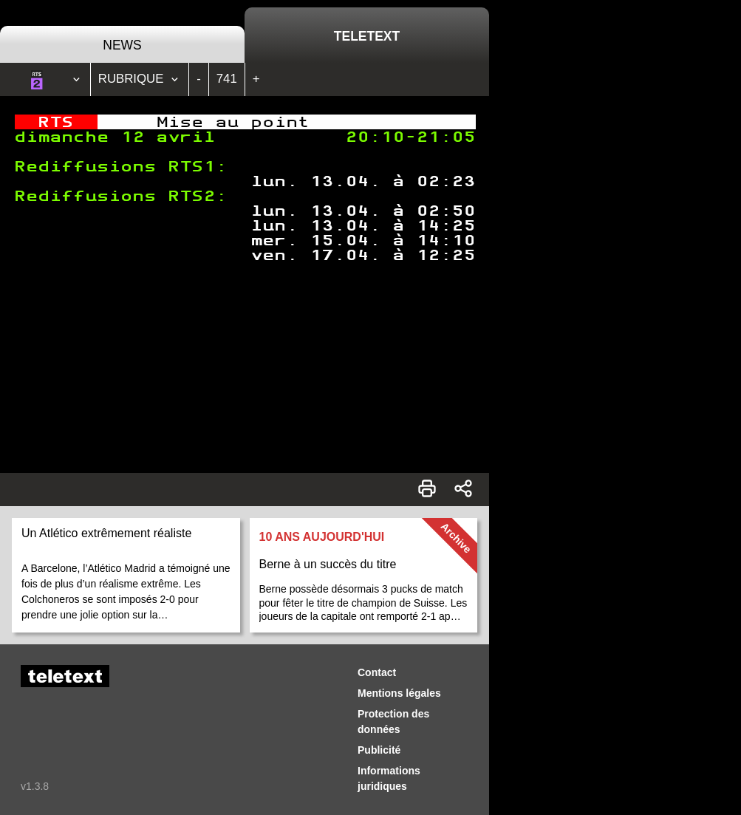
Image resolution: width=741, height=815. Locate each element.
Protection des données (393, 721)
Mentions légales (399, 693)
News (122, 45)
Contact (377, 672)
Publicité (379, 750)
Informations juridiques (389, 778)
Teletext (367, 36)
